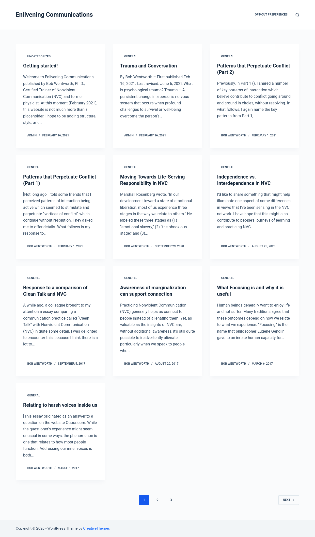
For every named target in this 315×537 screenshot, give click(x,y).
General (130, 56)
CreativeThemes (96, 528)
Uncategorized (39, 56)
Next (289, 500)
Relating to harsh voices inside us (60, 405)
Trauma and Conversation (148, 66)
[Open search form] (297, 15)
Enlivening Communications (54, 14)
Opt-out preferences (271, 14)
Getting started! (40, 66)
